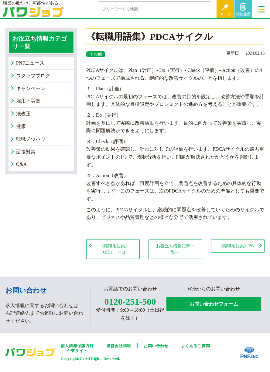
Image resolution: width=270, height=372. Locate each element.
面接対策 (26, 151)
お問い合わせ (156, 346)
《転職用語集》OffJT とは (114, 249)
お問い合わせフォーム (214, 304)
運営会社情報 (118, 346)
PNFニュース (30, 62)
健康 (21, 126)
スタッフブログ (33, 75)
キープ (225, 14)
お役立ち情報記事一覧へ (175, 249)
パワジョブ (33, 14)
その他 (95, 54)
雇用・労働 (28, 100)
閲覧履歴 (243, 14)
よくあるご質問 (195, 346)
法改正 (23, 113)
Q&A (21, 164)
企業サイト (77, 350)
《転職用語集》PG (236, 246)
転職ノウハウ (30, 139)
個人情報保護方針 (77, 346)
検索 (200, 9)
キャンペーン (30, 88)
